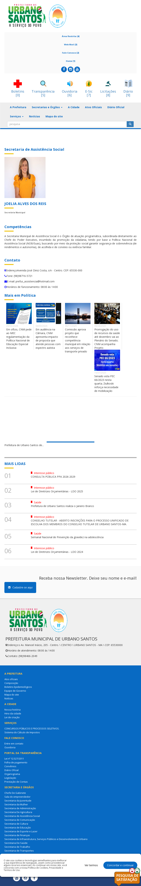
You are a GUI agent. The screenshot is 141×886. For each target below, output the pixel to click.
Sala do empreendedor (17, 796)
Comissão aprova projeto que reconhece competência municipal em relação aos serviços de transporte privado (77, 340)
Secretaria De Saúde (16, 843)
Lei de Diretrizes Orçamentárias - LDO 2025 (57, 491)
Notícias (34, 116)
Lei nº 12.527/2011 (14, 758)
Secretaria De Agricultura (18, 812)
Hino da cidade (12, 713)
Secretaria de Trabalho (17, 846)
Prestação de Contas (16, 781)
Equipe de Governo (15, 690)
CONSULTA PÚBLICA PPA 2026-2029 (53, 476)
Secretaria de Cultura (16, 823)
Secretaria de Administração (20, 808)
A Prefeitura (18, 107)
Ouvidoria (9, 747)
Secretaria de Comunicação (19, 819)
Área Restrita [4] (70, 36)
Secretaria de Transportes (19, 850)
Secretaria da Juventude (17, 800)
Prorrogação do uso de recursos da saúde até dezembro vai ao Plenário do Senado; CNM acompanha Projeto (107, 338)
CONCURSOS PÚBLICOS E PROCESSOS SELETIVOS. (31, 728)
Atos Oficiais (93, 107)
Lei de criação (12, 717)
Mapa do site (54, 116)
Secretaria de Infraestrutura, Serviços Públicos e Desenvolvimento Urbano (46, 839)
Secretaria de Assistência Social (22, 816)
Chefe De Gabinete (15, 793)
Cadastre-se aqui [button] (20, 587)
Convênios (10, 766)
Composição (11, 683)
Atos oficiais (11, 679)
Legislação (10, 777)
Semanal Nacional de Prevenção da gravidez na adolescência (67, 537)
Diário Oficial (115, 107)
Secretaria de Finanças (17, 835)
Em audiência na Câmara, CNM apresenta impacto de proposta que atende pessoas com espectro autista (48, 338)
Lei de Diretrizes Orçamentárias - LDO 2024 (57, 552)
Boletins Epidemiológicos (18, 687)
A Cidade (73, 107)
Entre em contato (13, 743)
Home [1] (70, 61)
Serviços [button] (17, 116)
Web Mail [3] (70, 44)
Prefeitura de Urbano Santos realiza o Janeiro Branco (62, 506)
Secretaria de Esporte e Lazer (20, 831)
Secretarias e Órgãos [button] (47, 107)
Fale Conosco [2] (70, 52)
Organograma (12, 774)
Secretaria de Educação (17, 827)
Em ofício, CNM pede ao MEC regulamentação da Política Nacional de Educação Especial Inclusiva (19, 338)
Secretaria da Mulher (16, 804)
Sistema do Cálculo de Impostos (22, 732)
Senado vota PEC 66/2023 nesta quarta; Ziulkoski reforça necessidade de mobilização (106, 383)
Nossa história (12, 709)
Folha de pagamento (15, 762)
